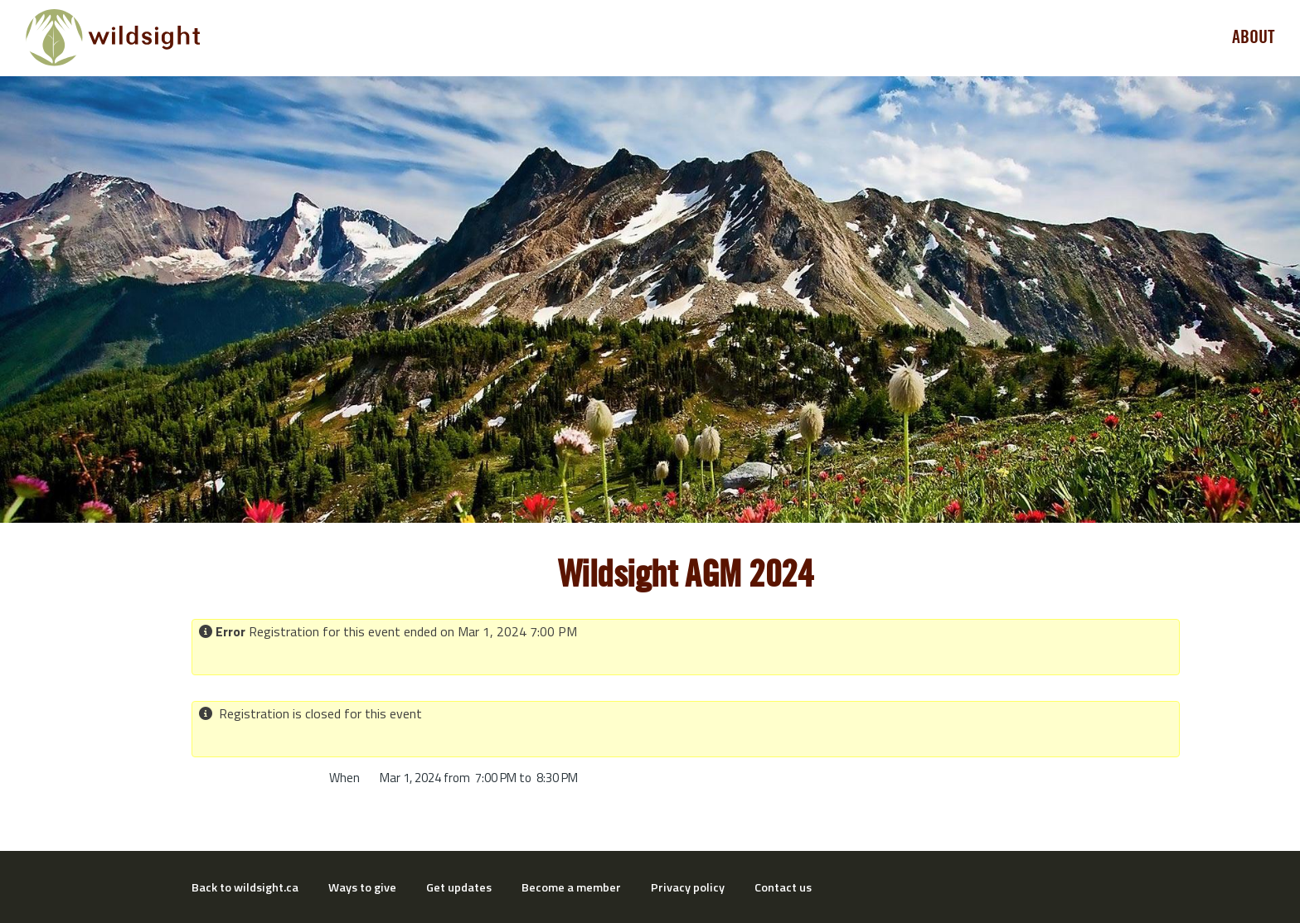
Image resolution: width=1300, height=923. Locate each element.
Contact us (783, 887)
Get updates (459, 887)
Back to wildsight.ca (245, 887)
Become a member (571, 887)
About (1253, 37)
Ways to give (362, 887)
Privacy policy (688, 887)
